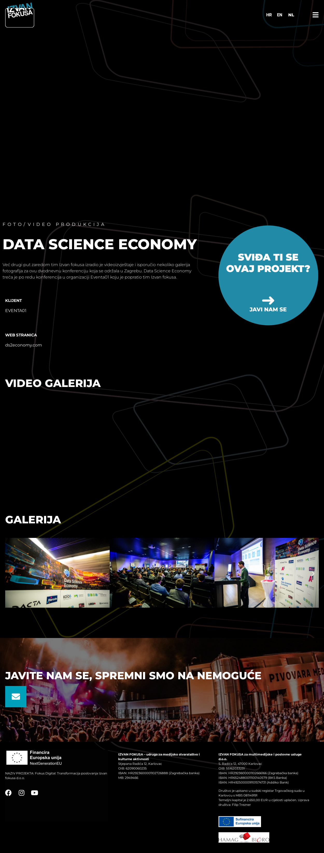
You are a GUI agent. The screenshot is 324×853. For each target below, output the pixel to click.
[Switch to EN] (279, 15)
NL (291, 14)
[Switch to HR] (269, 15)
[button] (11, 574)
